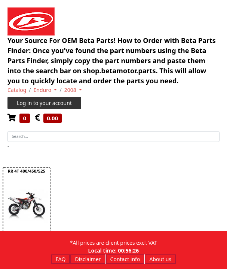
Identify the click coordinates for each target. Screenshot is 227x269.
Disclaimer (88, 259)
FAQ (61, 259)
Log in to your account (44, 102)
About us (160, 259)
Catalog (16, 89)
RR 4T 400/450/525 (26, 171)
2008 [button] (71, 89)
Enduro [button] (43, 89)
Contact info (125, 259)
